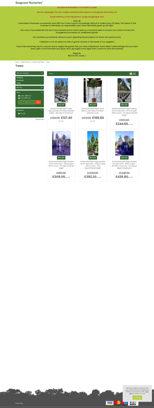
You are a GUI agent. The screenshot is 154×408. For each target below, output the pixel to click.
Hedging (19, 77)
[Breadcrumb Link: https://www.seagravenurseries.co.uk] (17, 62)
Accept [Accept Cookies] (137, 398)
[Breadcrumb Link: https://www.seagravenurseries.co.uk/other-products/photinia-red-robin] (38, 62)
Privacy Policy (19, 403)
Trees (18, 83)
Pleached (19, 80)
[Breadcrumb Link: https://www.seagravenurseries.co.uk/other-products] (25, 62)
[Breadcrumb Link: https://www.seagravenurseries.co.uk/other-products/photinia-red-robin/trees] (48, 62)
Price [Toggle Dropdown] (51, 74)
